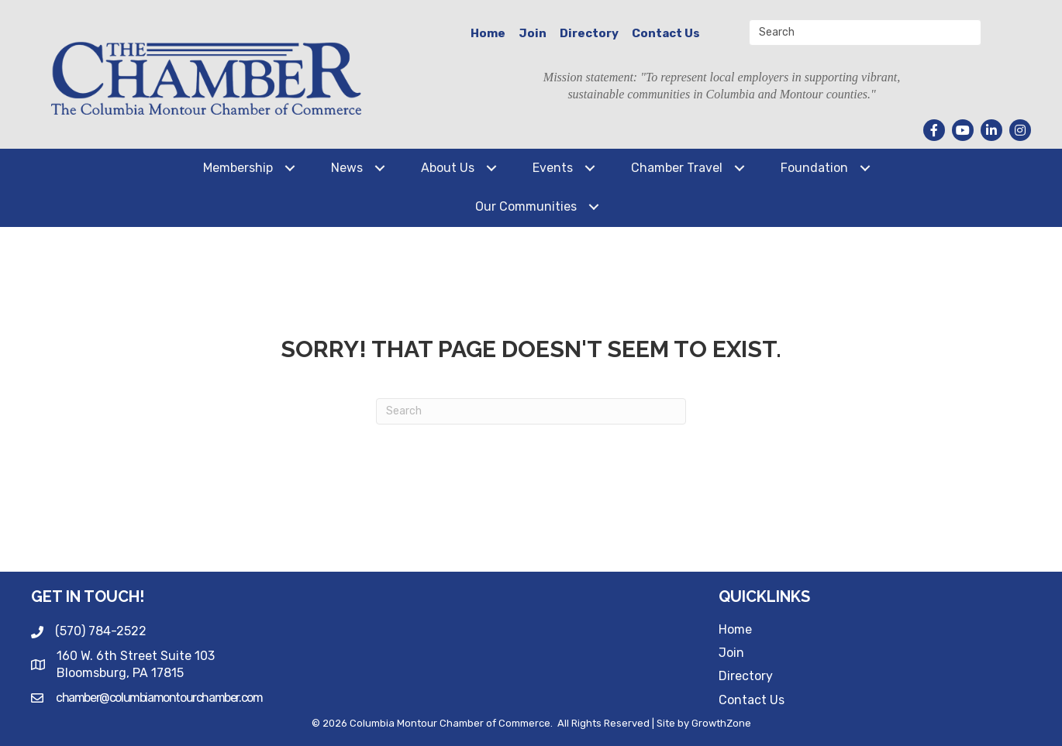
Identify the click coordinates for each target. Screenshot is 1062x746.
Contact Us (666, 33)
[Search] (531, 411)
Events (553, 167)
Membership (238, 167)
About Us (447, 167)
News (347, 167)
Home (488, 33)
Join (533, 33)
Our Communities (526, 206)
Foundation (814, 167)
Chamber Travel (676, 167)
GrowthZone (721, 723)
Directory (589, 33)
